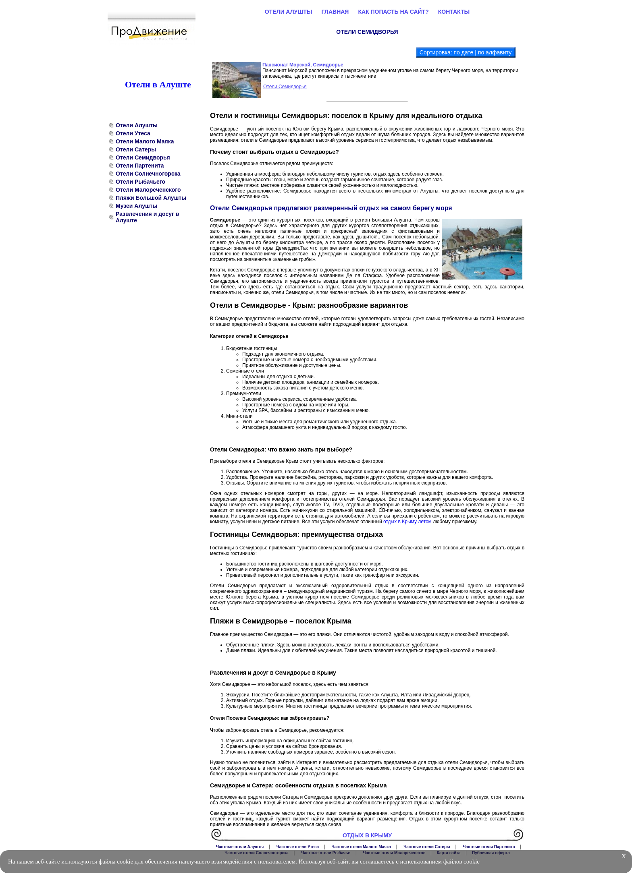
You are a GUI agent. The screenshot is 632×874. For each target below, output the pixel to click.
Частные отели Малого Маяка (361, 847)
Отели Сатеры (136, 149)
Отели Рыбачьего (140, 181)
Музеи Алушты (136, 206)
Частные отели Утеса (297, 847)
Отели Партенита (140, 165)
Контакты (454, 11)
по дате (463, 52)
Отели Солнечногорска (148, 173)
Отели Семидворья (143, 157)
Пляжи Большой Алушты (151, 198)
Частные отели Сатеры (426, 847)
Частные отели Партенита (489, 847)
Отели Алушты (137, 125)
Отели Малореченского (148, 189)
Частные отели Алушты (240, 847)
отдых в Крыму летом (407, 521)
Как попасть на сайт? (393, 11)
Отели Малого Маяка (145, 141)
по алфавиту (494, 52)
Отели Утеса (133, 133)
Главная (335, 11)
